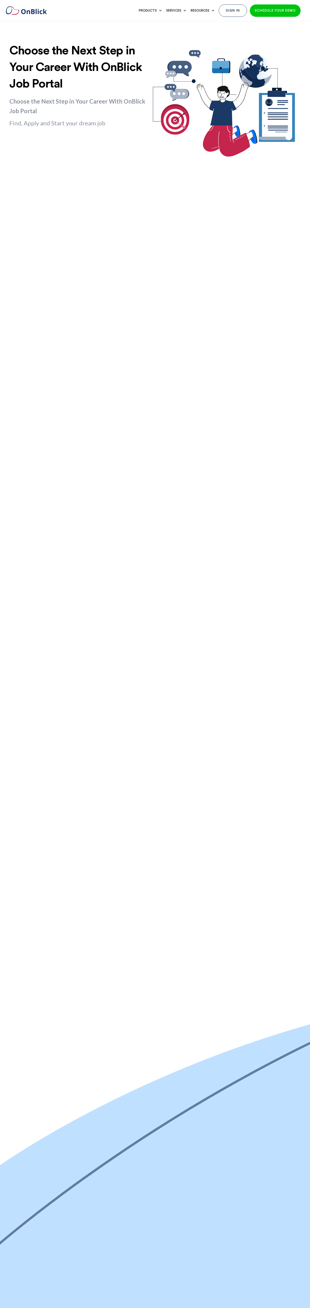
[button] (149, 10)
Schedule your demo (275, 10)
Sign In (233, 10)
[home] (29, 10)
